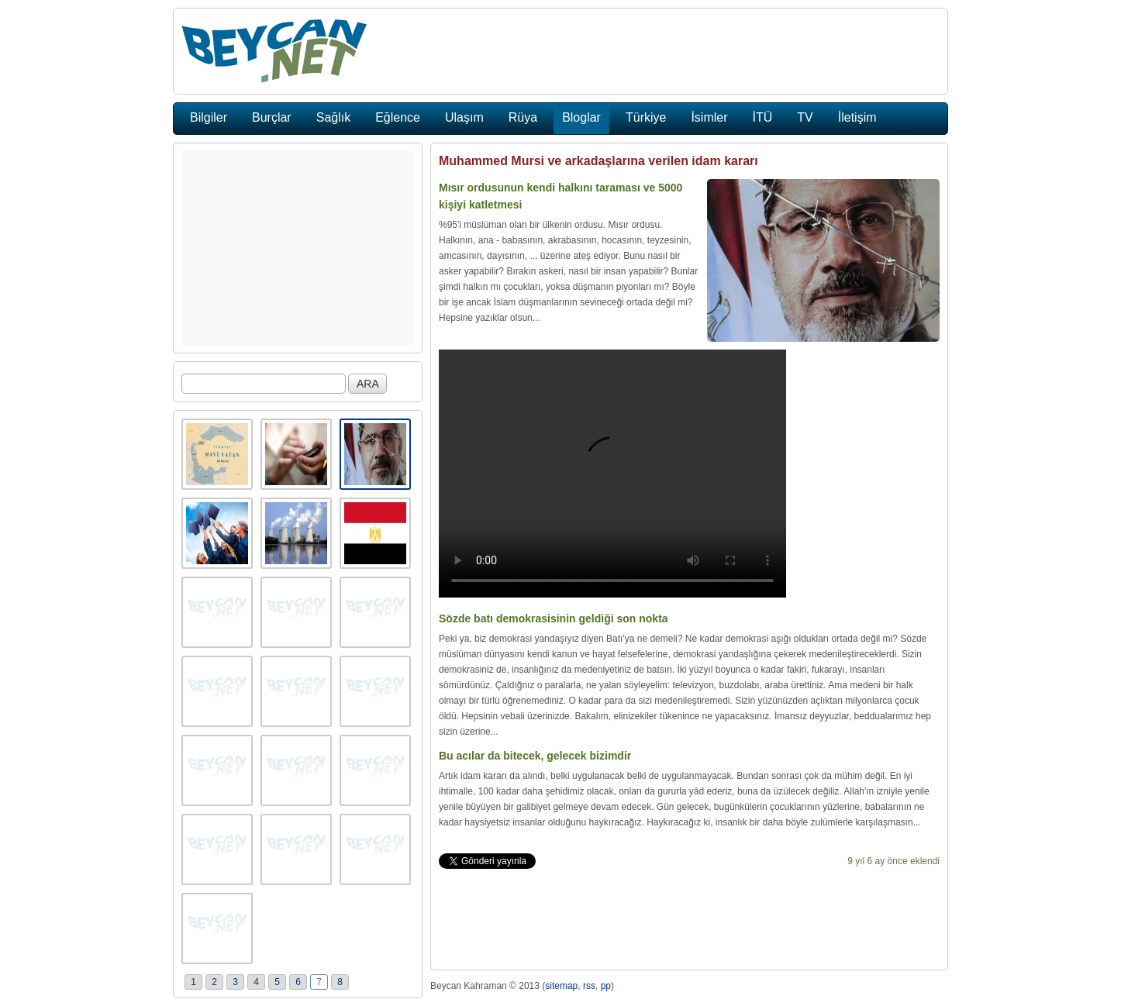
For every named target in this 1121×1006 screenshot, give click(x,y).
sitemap (561, 985)
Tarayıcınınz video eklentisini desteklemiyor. (612, 474)
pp (606, 985)
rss (589, 985)
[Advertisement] (297, 248)
